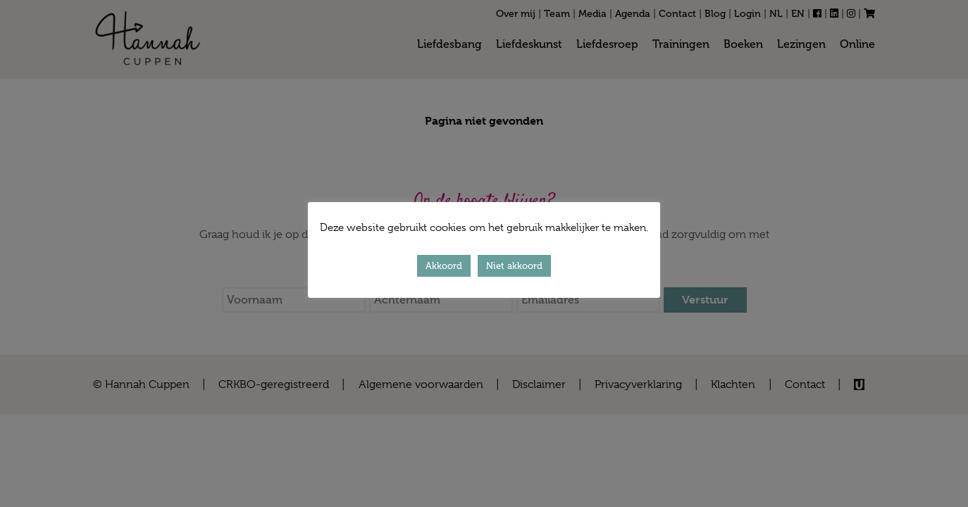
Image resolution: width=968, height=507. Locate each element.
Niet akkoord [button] (514, 266)
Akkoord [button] (444, 266)
